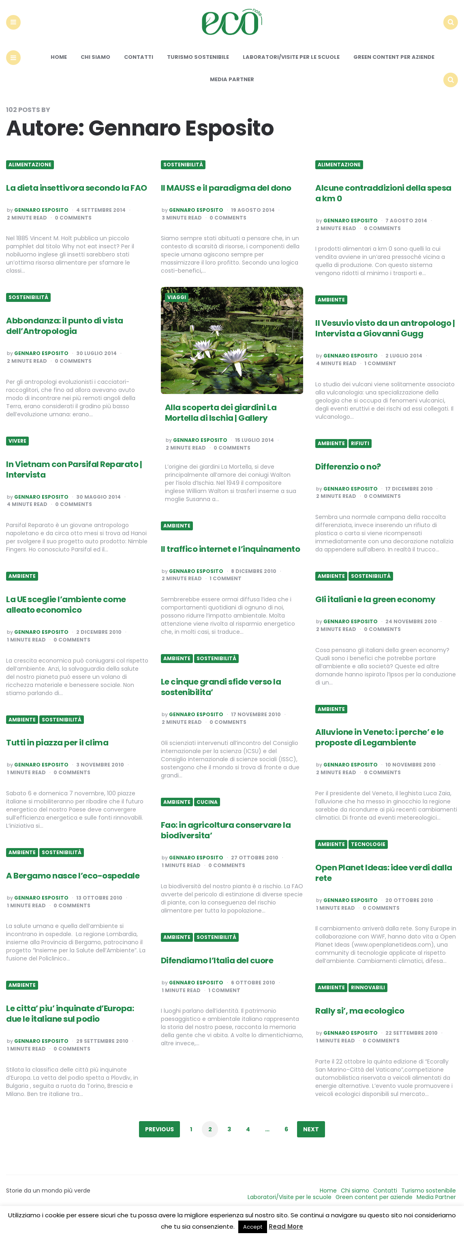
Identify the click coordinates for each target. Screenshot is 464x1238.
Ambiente (331, 319)
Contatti (138, 76)
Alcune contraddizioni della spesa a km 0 (383, 212)
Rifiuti (360, 462)
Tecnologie (368, 863)
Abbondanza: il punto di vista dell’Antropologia (64, 344)
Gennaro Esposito (41, 229)
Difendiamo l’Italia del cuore (217, 979)
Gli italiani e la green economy (375, 618)
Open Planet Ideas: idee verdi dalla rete (383, 891)
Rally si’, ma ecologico (359, 1029)
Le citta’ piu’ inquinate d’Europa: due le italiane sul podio (70, 1032)
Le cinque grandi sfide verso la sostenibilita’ (221, 706)
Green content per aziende (393, 76)
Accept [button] (252, 1227)
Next (311, 1148)
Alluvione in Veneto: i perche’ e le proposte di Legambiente (379, 756)
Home (59, 76)
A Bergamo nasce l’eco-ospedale (72, 894)
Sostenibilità (183, 183)
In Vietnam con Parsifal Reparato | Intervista (74, 488)
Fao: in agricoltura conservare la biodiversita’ (226, 849)
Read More (286, 1226)
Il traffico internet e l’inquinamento (230, 567)
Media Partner (232, 98)
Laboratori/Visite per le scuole (291, 76)
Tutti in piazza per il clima (57, 761)
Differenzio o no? (348, 485)
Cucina (207, 821)
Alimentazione (30, 183)
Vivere (17, 460)
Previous (159, 1148)
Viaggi (176, 316)
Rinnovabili (368, 1007)
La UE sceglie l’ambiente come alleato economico (66, 623)
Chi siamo (95, 76)
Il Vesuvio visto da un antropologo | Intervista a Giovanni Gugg (385, 347)
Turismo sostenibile (198, 76)
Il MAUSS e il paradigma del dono (226, 206)
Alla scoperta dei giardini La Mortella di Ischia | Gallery (221, 431)
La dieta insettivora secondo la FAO (76, 206)
